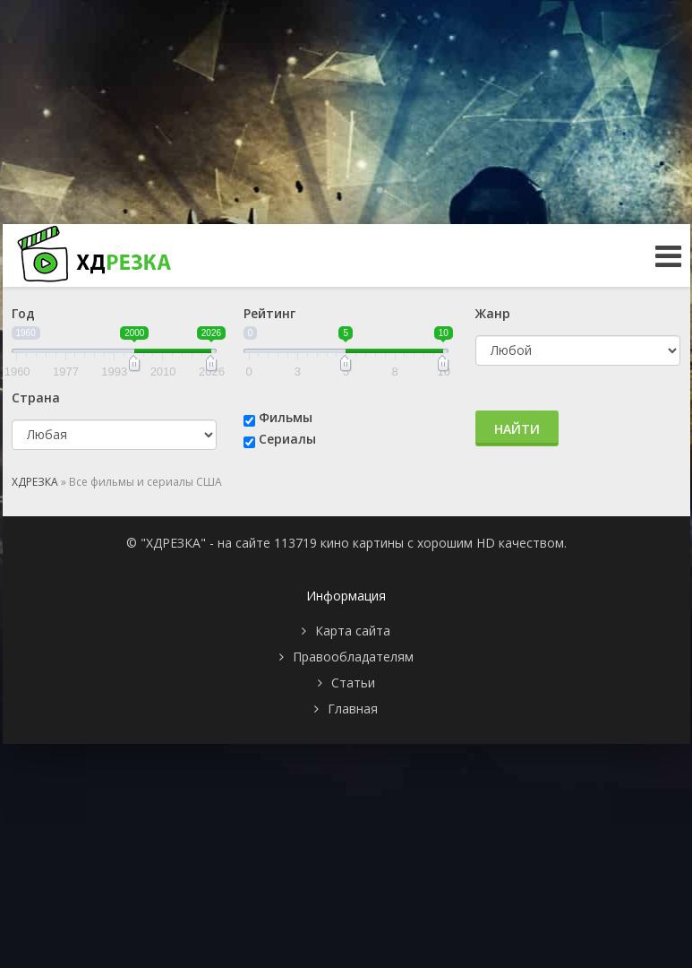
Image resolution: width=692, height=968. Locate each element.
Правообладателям (353, 656)
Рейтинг (269, 313)
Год (23, 313)
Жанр (492, 313)
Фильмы (285, 417)
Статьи (353, 682)
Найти (517, 428)
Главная (353, 708)
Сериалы (287, 438)
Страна (36, 397)
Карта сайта (352, 630)
